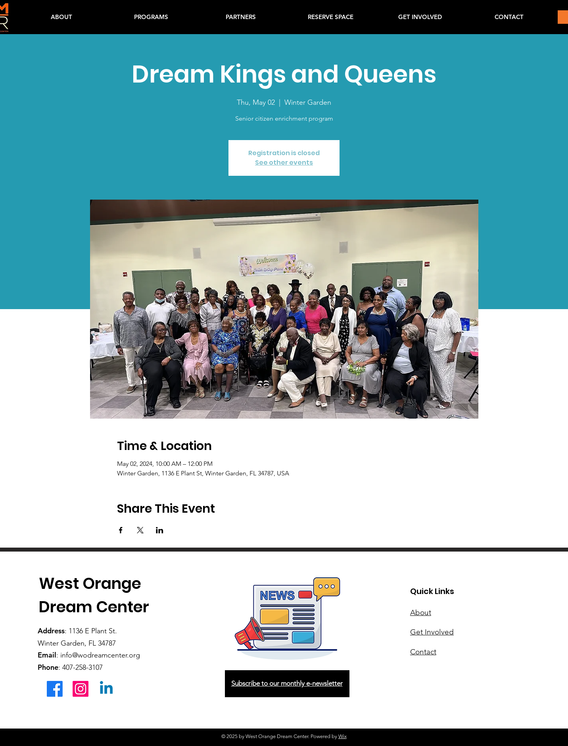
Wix (342, 736)
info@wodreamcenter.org (100, 655)
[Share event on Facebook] (121, 530)
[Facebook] (55, 689)
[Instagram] (80, 689)
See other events (284, 162)
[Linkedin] (106, 689)
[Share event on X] (140, 530)
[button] (151, 17)
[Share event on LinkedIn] (159, 530)
